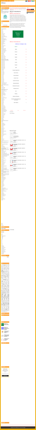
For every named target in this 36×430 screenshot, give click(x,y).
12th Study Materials (4, 264)
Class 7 (8, 276)
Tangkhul (6, 310)
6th (17, 5)
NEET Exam (6, 291)
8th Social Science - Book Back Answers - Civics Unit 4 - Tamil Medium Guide (20, 164)
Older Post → (24, 110)
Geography (2, 283)
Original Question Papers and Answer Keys (5, 296)
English (2, 281)
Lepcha (2, 289)
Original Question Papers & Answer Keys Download (5, 295)
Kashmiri (2, 117)
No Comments (15, 142)
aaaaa (2, 265)
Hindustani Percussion (3, 110)
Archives (32, 9)
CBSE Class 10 (2, 56)
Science (8, 307)
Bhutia (2, 44)
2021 (7, 264)
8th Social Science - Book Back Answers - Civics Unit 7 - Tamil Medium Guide (20, 152)
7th (14, 5)
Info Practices (2, 114)
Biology (2, 46)
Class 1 (6, 275)
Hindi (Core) (5, 284)
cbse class (2, 54)
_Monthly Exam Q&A (3, 251)
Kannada (2, 116)
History (2, 112)
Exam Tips (8, 282)
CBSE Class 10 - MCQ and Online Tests (15, 11)
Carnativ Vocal (2, 52)
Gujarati (8, 283)
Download (2, 87)
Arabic (2, 266)
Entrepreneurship (4, 282)
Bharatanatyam (2, 43)
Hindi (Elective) (2, 108)
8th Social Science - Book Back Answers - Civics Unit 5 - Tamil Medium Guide (20, 160)
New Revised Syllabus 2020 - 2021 (4, 142)
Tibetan (2, 311)
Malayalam (6, 289)
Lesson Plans (2, 252)
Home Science (2, 113)
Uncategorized (4, 311)
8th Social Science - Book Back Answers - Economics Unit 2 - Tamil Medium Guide (19, 144)
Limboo (3, 289)
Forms (2, 224)
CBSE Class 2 (2, 273)
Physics (8, 300)
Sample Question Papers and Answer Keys (5, 303)
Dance (2, 86)
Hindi (3, 284)
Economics (2, 88)
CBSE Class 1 (2, 55)
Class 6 (6, 276)
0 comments (11, 12)
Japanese (2, 115)
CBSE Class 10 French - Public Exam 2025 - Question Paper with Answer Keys (6, 336)
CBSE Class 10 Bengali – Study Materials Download (6, 324)
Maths (8, 290)
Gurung (2, 284)
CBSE (1, 53)
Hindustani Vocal (3, 111)
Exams (13, 0)
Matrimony (2, 225)
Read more (17, 133)
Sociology (8, 308)
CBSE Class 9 (7, 274)
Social (6, 308)
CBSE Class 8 (4, 274)
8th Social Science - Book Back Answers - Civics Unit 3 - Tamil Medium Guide (20, 168)
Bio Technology (2, 45)
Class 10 (8, 275)
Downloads (4, 0)
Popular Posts (28, 9)
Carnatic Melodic (3, 49)
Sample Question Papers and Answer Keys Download (5, 304)
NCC (4, 291)
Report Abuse (3, 228)
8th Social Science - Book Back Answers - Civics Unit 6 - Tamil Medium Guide (20, 156)
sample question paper (3, 302)
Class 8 (2, 277)
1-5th (19, 5)
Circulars (4, 275)
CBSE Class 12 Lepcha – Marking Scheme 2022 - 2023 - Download (4, 59)
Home (18, 110)
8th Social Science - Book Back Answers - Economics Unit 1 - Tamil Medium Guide (19, 148)
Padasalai (3, 231)
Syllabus (6, 309)
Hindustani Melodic (3, 109)
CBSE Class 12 (2, 58)
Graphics (6, 283)
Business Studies (3, 48)
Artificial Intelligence (5, 266)
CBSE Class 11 (2, 57)
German (4, 283)
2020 (6, 264)
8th (12, 5)
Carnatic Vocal (2, 51)
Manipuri (8, 289)
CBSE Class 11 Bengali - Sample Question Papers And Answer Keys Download (6, 328)
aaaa (8, 264)
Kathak (2, 118)
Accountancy (4, 265)
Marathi (2, 290)
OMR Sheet (8, 293)
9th (10, 5)
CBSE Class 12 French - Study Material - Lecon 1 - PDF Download (6, 339)
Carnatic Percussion (3, 50)
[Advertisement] (18, 200)
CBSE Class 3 (5, 273)
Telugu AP (8, 310)
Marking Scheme (5, 290)
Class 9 (5, 277)
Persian (2, 300)
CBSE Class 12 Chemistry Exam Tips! (4, 10)
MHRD (1, 291)
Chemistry (2, 275)
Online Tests (3, 294)
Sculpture (2, 308)
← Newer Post (11, 110)
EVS (6, 282)
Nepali (7, 291)
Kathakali (2, 119)
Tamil (4, 310)
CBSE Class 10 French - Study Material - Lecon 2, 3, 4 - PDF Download (6, 332)
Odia (6, 293)
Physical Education (5, 300)
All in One (7, 265)
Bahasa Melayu (2, 41)
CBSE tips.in (3, 3)
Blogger (24, 427)
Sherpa (3, 308)
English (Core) (5, 281)
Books (2, 47)
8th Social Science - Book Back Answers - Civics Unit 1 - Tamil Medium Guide (20, 140)
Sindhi (5, 308)
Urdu (6, 311)
